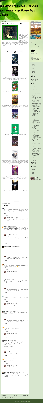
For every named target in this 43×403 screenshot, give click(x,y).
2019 (32, 72)
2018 (32, 74)
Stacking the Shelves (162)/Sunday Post (35, 117)
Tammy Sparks (6, 263)
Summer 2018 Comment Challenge (36, 94)
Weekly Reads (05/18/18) (36, 119)
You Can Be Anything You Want (36, 138)
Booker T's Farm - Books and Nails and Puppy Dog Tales (19, 10)
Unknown (5, 226)
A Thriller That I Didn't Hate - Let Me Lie (36, 147)
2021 (32, 69)
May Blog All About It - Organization (36, 89)
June (33, 83)
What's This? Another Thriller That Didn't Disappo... (35, 125)
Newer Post (4, 395)
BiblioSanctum (6, 340)
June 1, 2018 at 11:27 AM (14, 365)
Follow (31, 54)
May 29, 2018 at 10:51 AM (10, 279)
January (33, 166)
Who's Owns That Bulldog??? (35, 114)
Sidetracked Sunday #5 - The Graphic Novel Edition (36, 98)
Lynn (5, 279)
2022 (32, 68)
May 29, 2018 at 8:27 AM (15, 246)
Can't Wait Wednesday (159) (36, 109)
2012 (32, 173)
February (34, 165)
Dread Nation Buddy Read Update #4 (36, 136)
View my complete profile (38, 179)
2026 (32, 63)
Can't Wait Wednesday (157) (36, 140)
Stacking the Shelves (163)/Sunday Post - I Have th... (36, 101)
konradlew (21, 401)
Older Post (25, 395)
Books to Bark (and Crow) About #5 (35, 130)
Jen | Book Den (6, 311)
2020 (32, 71)
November (34, 76)
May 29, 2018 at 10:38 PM (13, 340)
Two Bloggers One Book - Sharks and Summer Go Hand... (36, 87)
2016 (32, 169)
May (33, 84)
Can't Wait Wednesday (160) (36, 91)
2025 (32, 64)
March (33, 163)
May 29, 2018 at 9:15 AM (14, 263)
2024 (32, 65)
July (33, 82)
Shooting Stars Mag (7, 246)
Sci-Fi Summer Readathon (36, 115)
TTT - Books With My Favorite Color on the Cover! (36, 144)
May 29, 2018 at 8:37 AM (14, 234)
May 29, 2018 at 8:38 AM (14, 217)
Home (15, 395)
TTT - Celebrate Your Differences (36, 128)
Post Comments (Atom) (10, 397)
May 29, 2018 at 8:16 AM (12, 226)
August (33, 80)
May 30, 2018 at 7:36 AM (12, 358)
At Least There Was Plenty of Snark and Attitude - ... (36, 106)
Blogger (29, 401)
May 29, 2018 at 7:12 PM (16, 295)
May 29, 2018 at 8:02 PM (14, 311)
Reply (5, 213)
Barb (7, 217)
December (34, 75)
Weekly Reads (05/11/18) (36, 134)
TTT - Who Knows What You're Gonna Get (36, 96)
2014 (32, 172)
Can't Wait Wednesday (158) (36, 123)
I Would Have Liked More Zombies (36, 121)
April (33, 162)
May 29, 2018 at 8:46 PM (12, 326)
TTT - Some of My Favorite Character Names (36, 111)
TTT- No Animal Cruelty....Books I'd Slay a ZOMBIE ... (36, 160)
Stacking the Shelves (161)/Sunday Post (35, 132)
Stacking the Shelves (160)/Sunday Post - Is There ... (36, 151)
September (34, 79)
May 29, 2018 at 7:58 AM (14, 207)
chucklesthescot (7, 207)
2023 (32, 67)
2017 (32, 168)
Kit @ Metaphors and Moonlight (9, 372)
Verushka (5, 358)
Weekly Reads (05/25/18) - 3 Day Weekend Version (36, 104)
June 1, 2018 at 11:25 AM (14, 271)
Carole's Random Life (8, 295)
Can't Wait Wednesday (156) (36, 157)
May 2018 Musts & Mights (36, 141)
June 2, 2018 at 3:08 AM (20, 372)
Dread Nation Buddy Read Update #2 (36, 155)
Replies (6, 215)
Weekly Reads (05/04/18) (36, 153)
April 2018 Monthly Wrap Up (36, 149)
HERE (15, 44)
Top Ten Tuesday (7, 203)
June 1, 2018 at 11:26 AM (14, 333)
